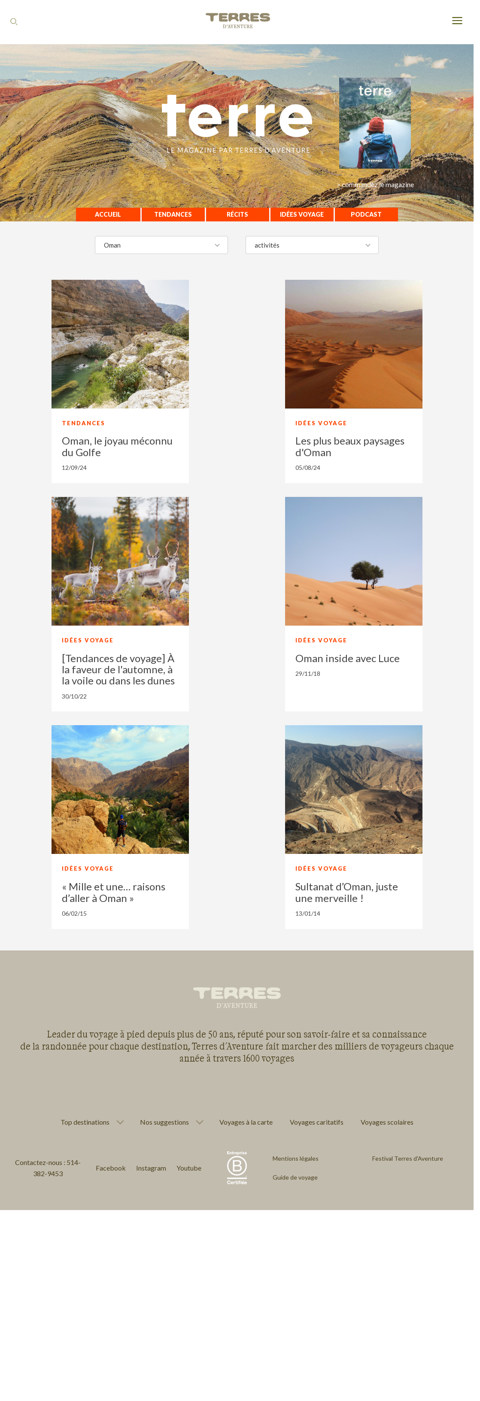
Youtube (188, 1168)
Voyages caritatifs (316, 1122)
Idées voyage (302, 214)
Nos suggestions (164, 1122)
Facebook (111, 1168)
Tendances (173, 214)
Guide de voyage (295, 1177)
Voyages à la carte (246, 1122)
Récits (237, 214)
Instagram (151, 1168)
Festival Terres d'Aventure (407, 1158)
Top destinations (85, 1122)
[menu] (457, 21)
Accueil (108, 214)
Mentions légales (296, 1158)
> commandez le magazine (375, 184)
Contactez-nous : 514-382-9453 (48, 1167)
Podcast (366, 214)
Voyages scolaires (387, 1122)
